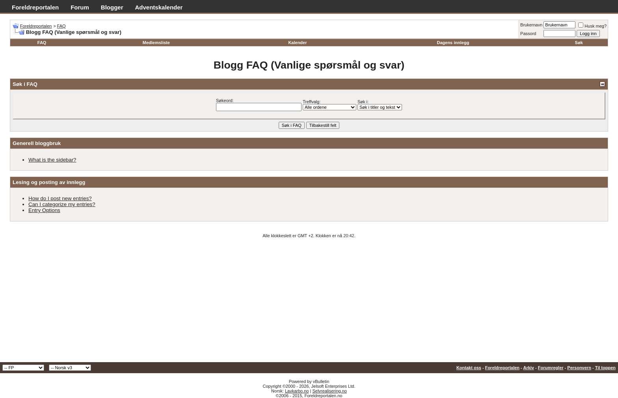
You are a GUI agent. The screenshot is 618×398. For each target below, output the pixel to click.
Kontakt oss (468, 367)
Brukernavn (531, 24)
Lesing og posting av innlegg (49, 182)
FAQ (61, 26)
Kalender (297, 42)
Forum (80, 7)
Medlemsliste (156, 42)
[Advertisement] (309, 303)
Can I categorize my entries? (61, 204)
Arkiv (528, 367)
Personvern (579, 367)
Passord (528, 33)
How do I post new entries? (60, 198)
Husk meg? (592, 26)
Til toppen (605, 367)
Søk (579, 42)
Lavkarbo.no (297, 391)
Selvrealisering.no (329, 391)
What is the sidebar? (52, 160)
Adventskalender (159, 7)
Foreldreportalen (35, 7)
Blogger (112, 7)
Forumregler (551, 367)
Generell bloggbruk (37, 143)
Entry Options (44, 210)
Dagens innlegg (453, 42)
